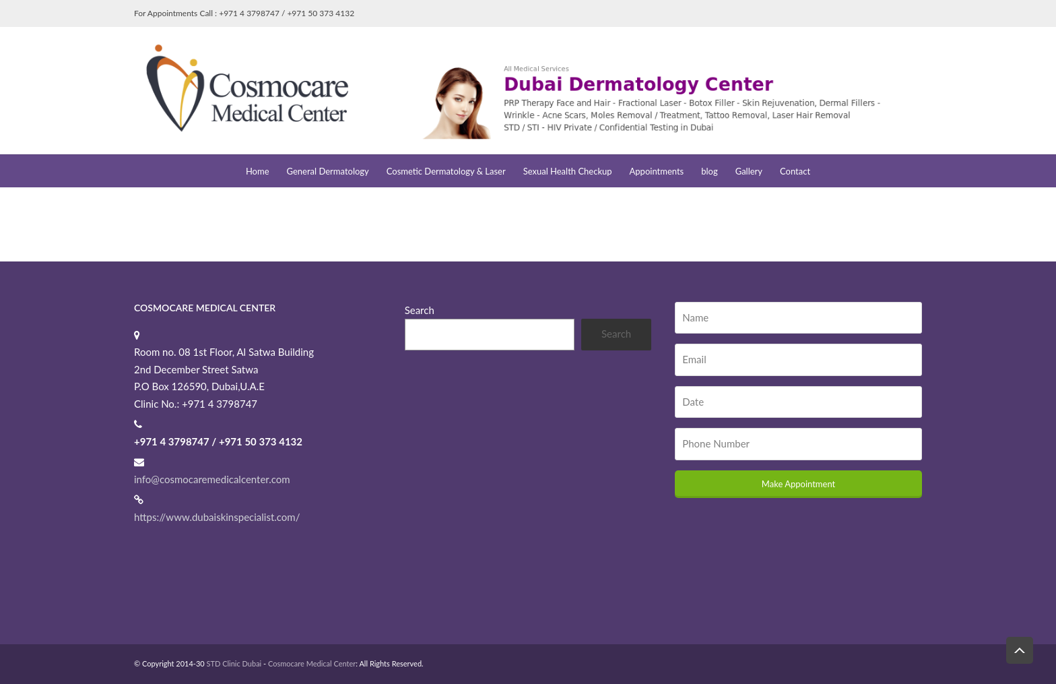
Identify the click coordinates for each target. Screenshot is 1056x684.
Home (257, 171)
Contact (795, 171)
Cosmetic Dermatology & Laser (446, 171)
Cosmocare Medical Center (312, 663)
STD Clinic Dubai (234, 663)
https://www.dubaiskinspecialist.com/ (217, 517)
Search (419, 310)
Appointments (657, 171)
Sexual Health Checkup (567, 171)
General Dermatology (328, 171)
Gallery (748, 171)
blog (709, 171)
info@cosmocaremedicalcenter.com (212, 479)
